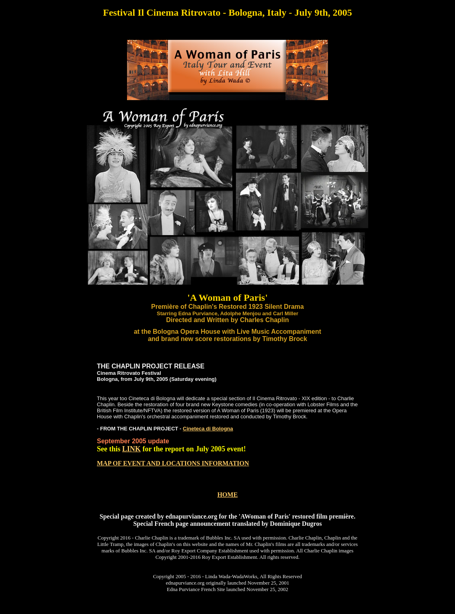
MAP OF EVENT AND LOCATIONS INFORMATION (173, 463)
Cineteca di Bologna (208, 429)
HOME (227, 494)
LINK (131, 449)
